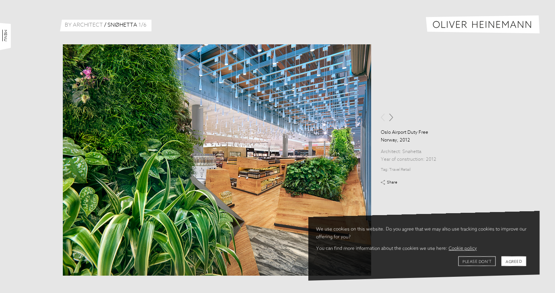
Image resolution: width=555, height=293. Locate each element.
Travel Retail (399, 170)
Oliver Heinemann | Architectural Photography (483, 24)
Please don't (476, 262)
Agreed (514, 262)
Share (392, 182)
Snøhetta (411, 152)
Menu (5, 35)
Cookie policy (463, 248)
